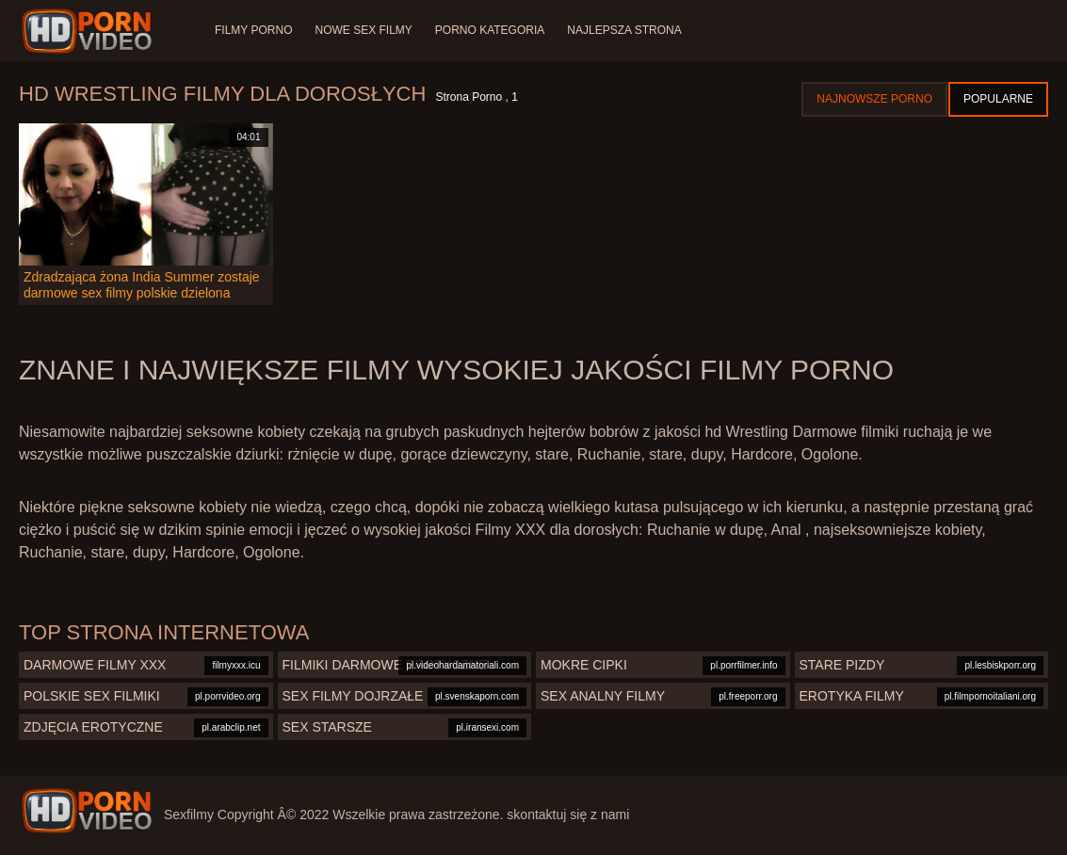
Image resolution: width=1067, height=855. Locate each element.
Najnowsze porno (874, 98)
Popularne (998, 98)
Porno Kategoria (489, 30)
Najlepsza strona (624, 30)
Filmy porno (253, 30)
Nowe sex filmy (363, 30)
